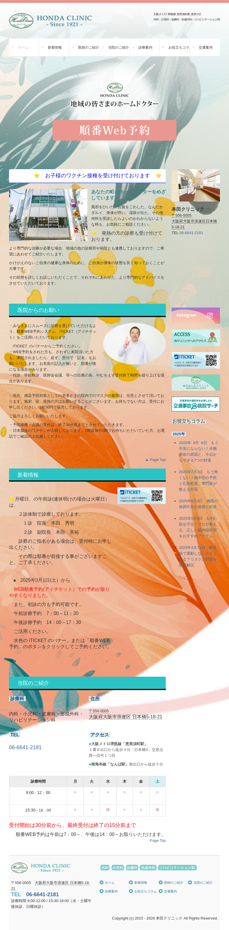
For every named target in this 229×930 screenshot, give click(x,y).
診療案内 (145, 47)
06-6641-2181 (25, 747)
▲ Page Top (155, 459)
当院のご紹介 (118, 47)
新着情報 (55, 47)
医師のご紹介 (88, 47)
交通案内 (206, 47)
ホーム (23, 47)
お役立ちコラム (179, 47)
